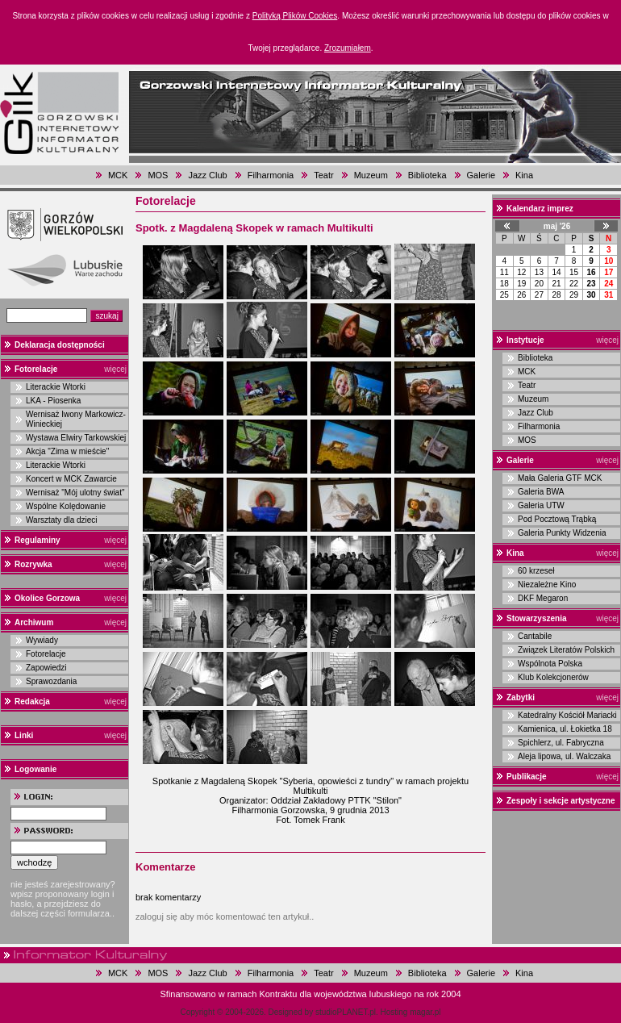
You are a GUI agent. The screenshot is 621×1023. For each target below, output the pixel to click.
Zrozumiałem (347, 48)
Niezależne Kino (547, 584)
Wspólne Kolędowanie (66, 506)
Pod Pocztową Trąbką (557, 519)
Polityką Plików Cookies (295, 15)
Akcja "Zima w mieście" (67, 451)
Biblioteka (427, 175)
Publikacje (526, 776)
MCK (117, 175)
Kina (524, 175)
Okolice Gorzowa (47, 598)
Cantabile (535, 636)
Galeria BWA (541, 491)
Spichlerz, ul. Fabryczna (561, 742)
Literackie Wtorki (55, 386)
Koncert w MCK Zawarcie (71, 478)
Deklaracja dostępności (60, 344)
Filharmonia (271, 175)
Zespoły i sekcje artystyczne (560, 800)
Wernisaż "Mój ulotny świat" (75, 492)
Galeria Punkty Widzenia (562, 532)
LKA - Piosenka (53, 400)
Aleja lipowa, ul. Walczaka (564, 756)
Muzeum (371, 175)
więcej (115, 369)
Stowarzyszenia (536, 618)
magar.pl (425, 1012)
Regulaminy (37, 540)
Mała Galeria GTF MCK (560, 478)
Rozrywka (33, 564)
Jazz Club (207, 175)
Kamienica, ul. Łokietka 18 (565, 728)
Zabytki (520, 697)
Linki (24, 735)
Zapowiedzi (46, 667)
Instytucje (525, 340)
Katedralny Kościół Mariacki (567, 715)
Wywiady (42, 640)
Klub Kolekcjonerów (553, 677)
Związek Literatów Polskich (566, 649)
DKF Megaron (543, 598)
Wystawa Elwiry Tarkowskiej (76, 437)
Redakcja (32, 701)
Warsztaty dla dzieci (62, 520)
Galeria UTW (541, 505)
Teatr (323, 175)
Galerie (481, 175)
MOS (158, 175)
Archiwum (34, 622)
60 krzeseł (536, 570)
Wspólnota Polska (550, 663)
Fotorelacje (36, 369)
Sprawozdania (51, 681)
